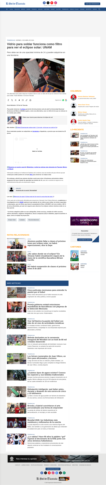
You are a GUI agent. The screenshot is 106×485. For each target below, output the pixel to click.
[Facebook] (44, 2)
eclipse (23, 109)
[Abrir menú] (7, 9)
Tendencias (65, 9)
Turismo (82, 9)
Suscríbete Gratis (85, 239)
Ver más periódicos (92, 3)
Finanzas (34, 9)
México (23, 9)
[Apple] (60, 473)
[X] (48, 2)
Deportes (88, 9)
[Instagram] (55, 2)
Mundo (28, 9)
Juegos (95, 9)
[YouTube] (51, 2)
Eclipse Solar (12, 219)
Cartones (46, 9)
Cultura (58, 9)
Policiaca (17, 9)
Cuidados (22, 219)
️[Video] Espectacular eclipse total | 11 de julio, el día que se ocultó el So (37, 127)
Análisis (40, 9)
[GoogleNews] (56, 473)
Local (11, 9)
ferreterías (35, 131)
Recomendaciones (34, 219)
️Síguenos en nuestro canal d (17, 167)
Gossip (53, 9)
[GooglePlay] (64, 473)
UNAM (21, 202)
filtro (31, 174)
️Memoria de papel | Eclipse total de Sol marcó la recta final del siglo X (33, 196)
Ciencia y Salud (74, 9)
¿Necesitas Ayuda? (53, 469)
